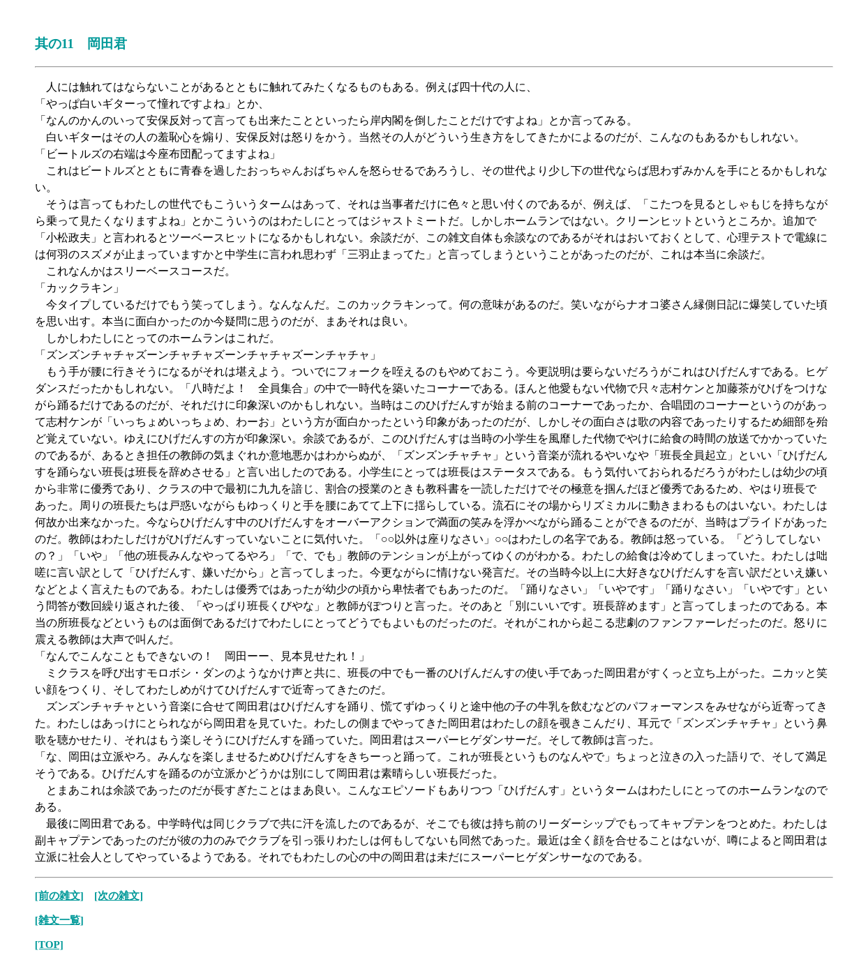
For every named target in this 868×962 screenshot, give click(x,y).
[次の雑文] (118, 895)
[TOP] (49, 944)
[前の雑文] (59, 895)
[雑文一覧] (59, 920)
